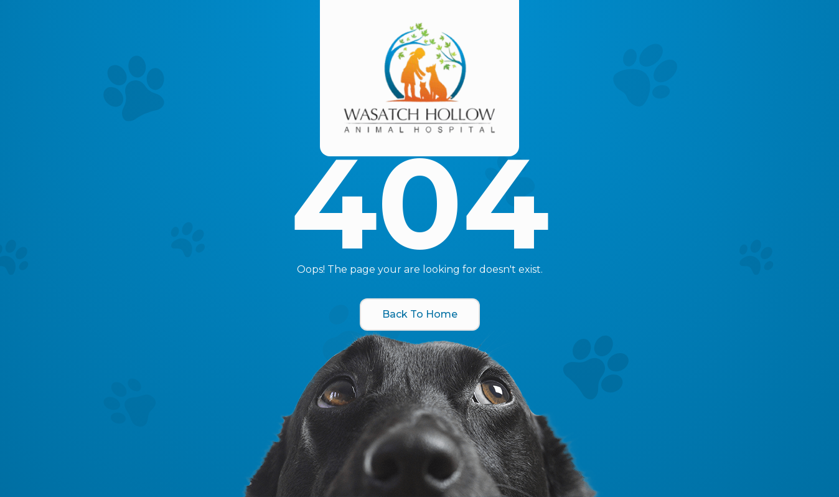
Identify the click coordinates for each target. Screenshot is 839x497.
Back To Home (419, 314)
